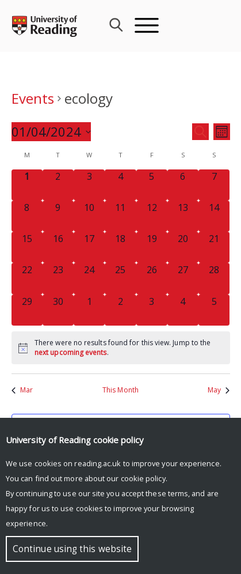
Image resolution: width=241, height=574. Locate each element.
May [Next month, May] (218, 390)
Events (33, 98)
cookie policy (143, 478)
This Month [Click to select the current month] (120, 390)
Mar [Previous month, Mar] (22, 390)
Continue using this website (72, 549)
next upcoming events (71, 352)
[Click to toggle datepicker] (51, 131)
